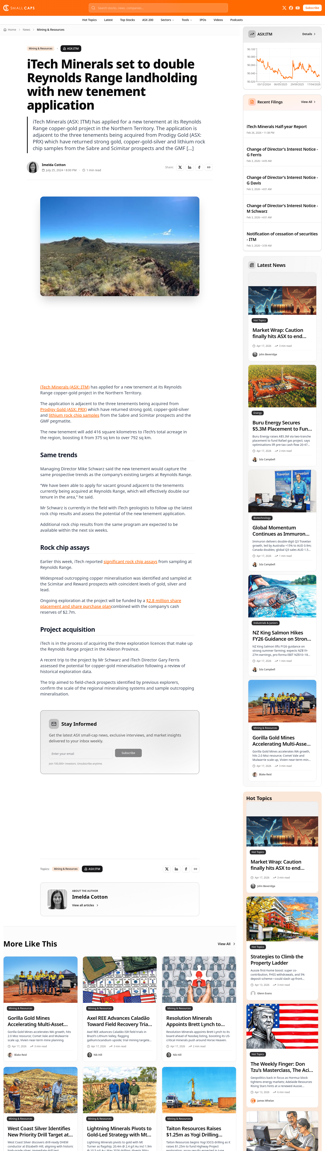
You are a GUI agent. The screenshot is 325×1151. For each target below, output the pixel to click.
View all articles (85, 905)
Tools (187, 20)
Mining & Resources (40, 48)
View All (227, 944)
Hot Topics (89, 20)
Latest (108, 20)
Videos (218, 20)
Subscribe (312, 8)
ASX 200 (147, 20)
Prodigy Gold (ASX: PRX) (63, 409)
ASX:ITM (71, 48)
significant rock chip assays (130, 561)
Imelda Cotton (54, 165)
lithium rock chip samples (74, 415)
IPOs (203, 20)
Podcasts (236, 20)
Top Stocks (127, 20)
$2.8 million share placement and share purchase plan (110, 603)
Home (9, 30)
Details (309, 34)
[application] (281, 68)
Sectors (167, 20)
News (26, 30)
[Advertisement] (119, 335)
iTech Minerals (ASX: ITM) (65, 387)
